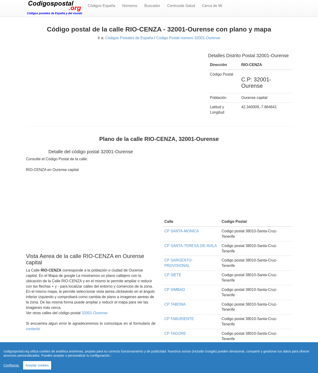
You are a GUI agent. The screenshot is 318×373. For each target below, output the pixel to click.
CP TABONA (175, 304)
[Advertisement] (113, 81)
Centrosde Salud (181, 6)
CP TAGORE (175, 333)
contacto (33, 329)
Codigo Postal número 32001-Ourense (188, 38)
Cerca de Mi (212, 6)
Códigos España (101, 6)
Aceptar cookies (37, 365)
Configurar (12, 365)
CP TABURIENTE (179, 319)
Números (129, 6)
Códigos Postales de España (129, 38)
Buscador (152, 6)
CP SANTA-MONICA (181, 231)
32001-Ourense (94, 313)
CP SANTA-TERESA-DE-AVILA (190, 246)
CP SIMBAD (174, 290)
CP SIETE (172, 275)
